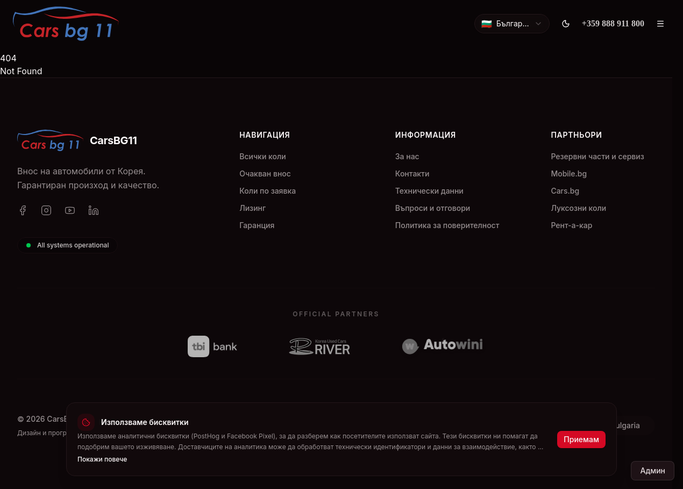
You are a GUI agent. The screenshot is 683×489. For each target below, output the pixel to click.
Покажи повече (102, 459)
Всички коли (262, 156)
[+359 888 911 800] (613, 23)
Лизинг (252, 207)
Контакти (412, 173)
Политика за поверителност (447, 225)
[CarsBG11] (66, 23)
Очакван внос (265, 173)
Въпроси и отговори (432, 207)
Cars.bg (565, 190)
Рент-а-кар (571, 225)
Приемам (581, 439)
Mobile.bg (569, 173)
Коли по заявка (267, 190)
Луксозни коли (578, 207)
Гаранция (256, 225)
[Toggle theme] (565, 23)
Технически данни (429, 190)
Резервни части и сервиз (597, 156)
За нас (407, 156)
